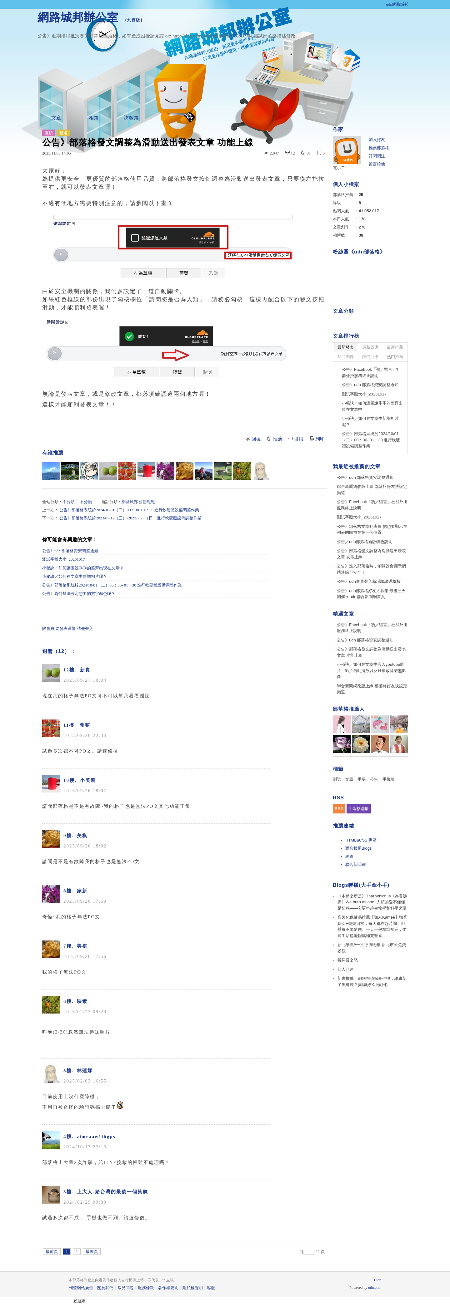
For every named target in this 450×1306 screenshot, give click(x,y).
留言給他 (377, 164)
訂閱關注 (377, 156)
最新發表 (346, 347)
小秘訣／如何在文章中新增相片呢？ (74, 576)
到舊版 (133, 19)
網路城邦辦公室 (78, 17)
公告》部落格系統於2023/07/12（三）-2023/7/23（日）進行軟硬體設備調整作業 (130, 518)
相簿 (94, 117)
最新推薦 (395, 347)
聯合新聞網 (355, 864)
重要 (362, 779)
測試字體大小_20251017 (63, 559)
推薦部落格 (379, 147)
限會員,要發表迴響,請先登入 (67, 628)
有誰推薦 (52, 452)
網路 (349, 856)
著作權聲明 (168, 1287)
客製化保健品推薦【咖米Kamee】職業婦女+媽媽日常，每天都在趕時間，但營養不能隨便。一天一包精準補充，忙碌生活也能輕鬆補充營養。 (372, 926)
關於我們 (105, 1287)
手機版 (388, 779)
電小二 (339, 167)
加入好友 (377, 139)
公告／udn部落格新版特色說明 (364, 541)
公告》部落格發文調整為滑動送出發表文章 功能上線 (371, 553)
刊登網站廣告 (81, 1287)
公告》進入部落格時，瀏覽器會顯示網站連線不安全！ (371, 569)
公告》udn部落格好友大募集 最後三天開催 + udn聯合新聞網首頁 (371, 593)
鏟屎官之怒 (348, 960)
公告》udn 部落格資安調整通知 (70, 550)
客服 (211, 1287)
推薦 (277, 438)
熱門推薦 (395, 356)
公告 (374, 779)
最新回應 (370, 347)
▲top (377, 1280)
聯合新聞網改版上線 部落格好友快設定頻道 (372, 489)
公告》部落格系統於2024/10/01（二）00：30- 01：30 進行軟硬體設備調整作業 (129, 510)
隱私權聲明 (192, 1287)
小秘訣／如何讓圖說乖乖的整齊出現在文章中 (82, 568)
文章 (56, 117)
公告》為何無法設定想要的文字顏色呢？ (78, 593)
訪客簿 (131, 117)
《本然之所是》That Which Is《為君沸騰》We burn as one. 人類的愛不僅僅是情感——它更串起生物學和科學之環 (372, 902)
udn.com (374, 1287)
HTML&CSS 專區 (361, 840)
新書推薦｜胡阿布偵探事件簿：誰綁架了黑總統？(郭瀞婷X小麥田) (372, 981)
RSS (339, 808)
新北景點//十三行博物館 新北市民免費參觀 (372, 947)
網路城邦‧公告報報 (138, 501)
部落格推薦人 (349, 709)
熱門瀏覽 (346, 356)
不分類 (68, 501)
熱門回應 (370, 356)
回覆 (256, 438)
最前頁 (52, 1251)
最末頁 (92, 1251)
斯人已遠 (346, 969)
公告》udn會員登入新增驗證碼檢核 (369, 581)
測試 (337, 779)
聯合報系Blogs (358, 848)
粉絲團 (79, 1301)
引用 (298, 438)
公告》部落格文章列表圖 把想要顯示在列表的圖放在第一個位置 (372, 529)
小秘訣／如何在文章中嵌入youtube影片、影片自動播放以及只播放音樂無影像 (371, 670)
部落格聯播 (358, 808)
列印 (320, 438)
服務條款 (146, 1287)
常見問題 (126, 1287)
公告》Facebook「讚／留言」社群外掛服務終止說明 (371, 372)
